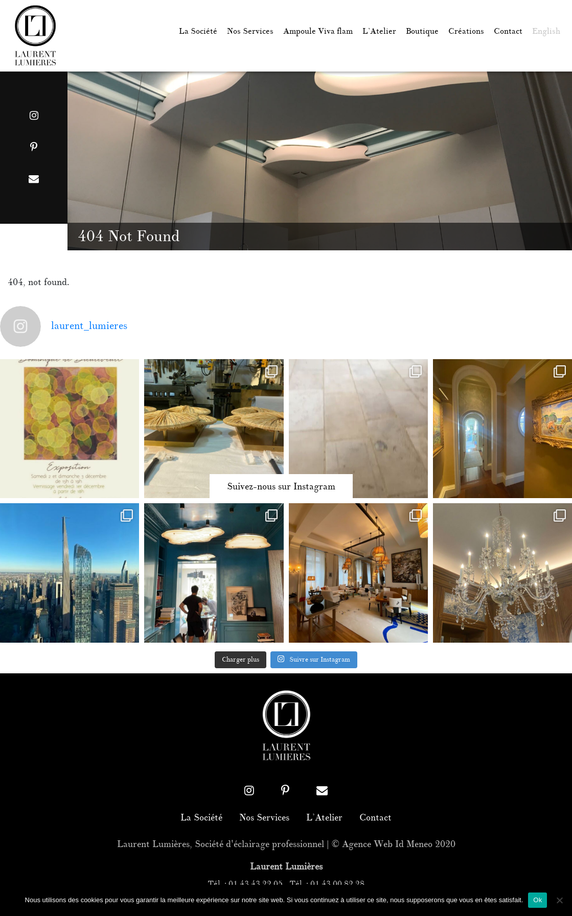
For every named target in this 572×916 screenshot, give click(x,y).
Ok (537, 900)
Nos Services (250, 31)
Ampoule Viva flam (318, 31)
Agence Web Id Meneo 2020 (398, 844)
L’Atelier (379, 31)
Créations (466, 31)
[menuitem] (546, 31)
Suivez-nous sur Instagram (281, 487)
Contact (508, 31)
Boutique (422, 31)
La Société (198, 31)
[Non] (559, 900)
